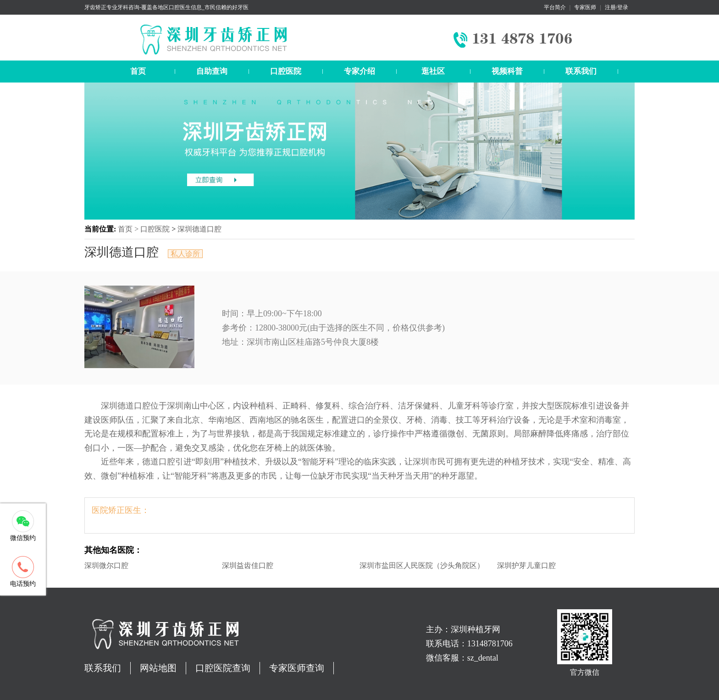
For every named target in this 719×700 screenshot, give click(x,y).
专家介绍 (359, 71)
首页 (138, 71)
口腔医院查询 (222, 668)
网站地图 (158, 668)
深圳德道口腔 (199, 229)
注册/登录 (616, 7)
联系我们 (581, 71)
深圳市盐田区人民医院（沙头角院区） (422, 565)
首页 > (129, 229)
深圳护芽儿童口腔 (526, 565)
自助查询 (211, 71)
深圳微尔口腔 (106, 565)
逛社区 (433, 71)
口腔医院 (285, 71)
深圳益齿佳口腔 (247, 565)
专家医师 (585, 7)
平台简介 (555, 7)
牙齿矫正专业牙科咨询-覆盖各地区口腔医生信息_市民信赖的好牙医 (166, 7)
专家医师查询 (296, 668)
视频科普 (507, 71)
